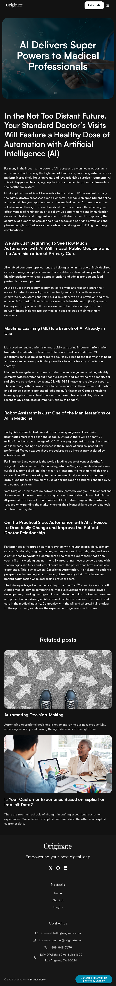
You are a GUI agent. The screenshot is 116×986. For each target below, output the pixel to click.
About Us (58, 900)
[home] (13, 5)
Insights (58, 907)
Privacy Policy (38, 979)
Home (58, 893)
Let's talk (94, 5)
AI (23, 455)
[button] (108, 5)
